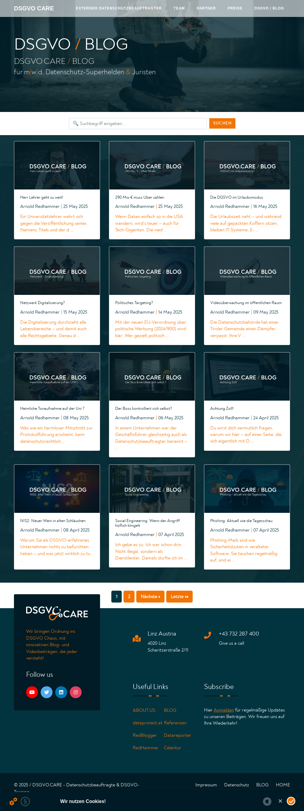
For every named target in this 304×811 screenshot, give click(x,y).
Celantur (172, 747)
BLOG (170, 710)
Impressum (206, 784)
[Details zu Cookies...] (13, 801)
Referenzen (175, 722)
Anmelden (224, 710)
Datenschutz (236, 784)
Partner (206, 8)
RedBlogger (145, 735)
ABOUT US (144, 710)
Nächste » (150, 596)
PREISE (235, 8)
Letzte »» (179, 596)
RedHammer (146, 747)
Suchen (222, 123)
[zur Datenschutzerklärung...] (25, 801)
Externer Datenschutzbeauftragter (119, 8)
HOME (283, 784)
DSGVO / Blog (269, 8)
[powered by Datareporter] (267, 801)
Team (179, 8)
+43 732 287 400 (239, 634)
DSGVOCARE (34, 8)
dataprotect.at (147, 722)
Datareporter (177, 735)
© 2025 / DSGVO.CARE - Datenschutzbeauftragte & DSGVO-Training (76, 788)
